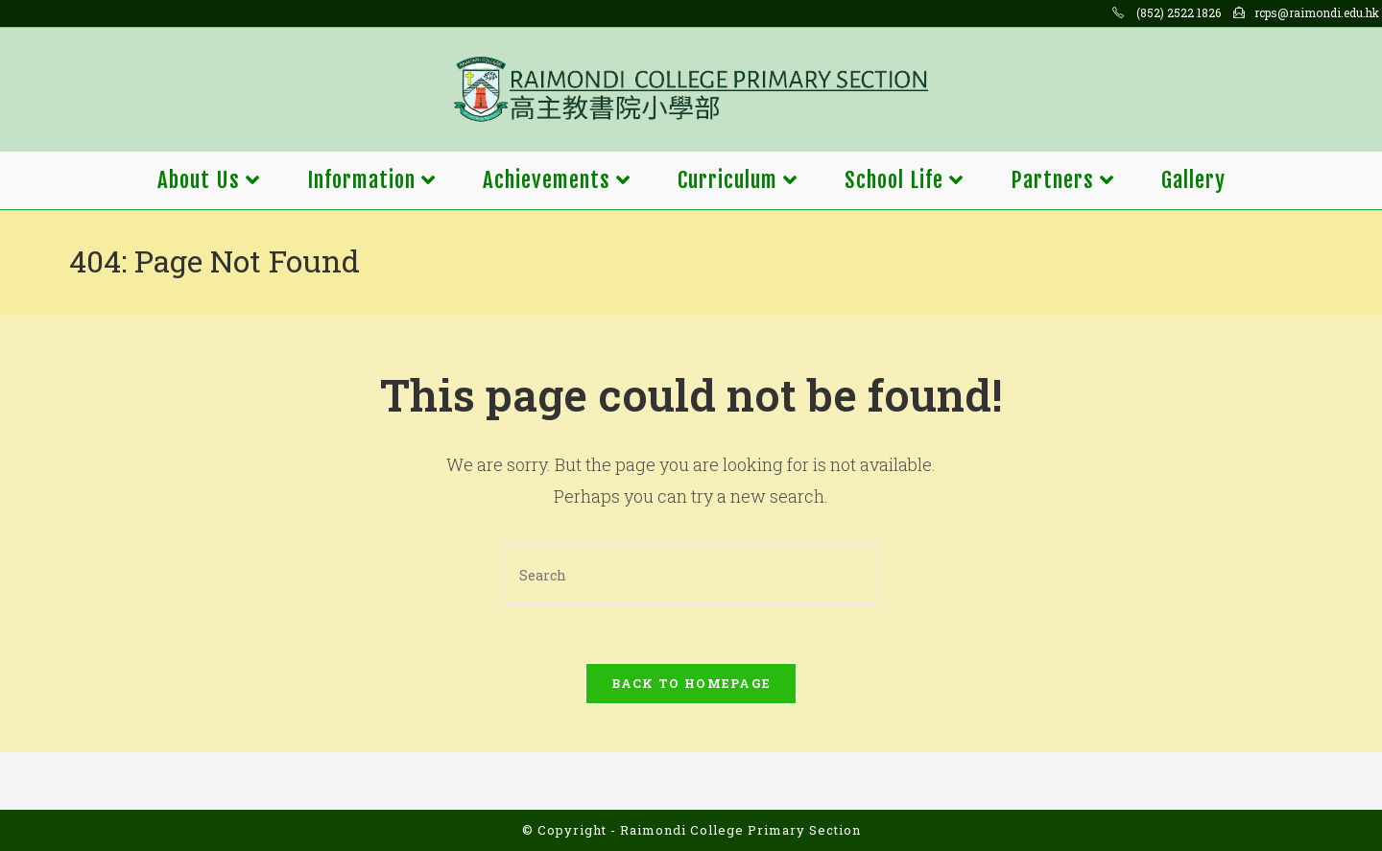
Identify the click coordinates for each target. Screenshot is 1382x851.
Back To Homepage (691, 683)
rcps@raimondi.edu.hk (1316, 12)
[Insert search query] (691, 575)
